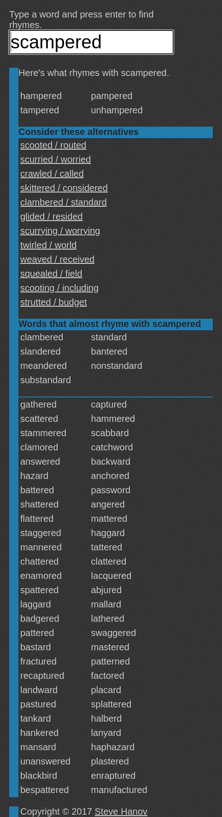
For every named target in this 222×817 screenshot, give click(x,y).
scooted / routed (53, 145)
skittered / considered (64, 188)
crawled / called (52, 174)
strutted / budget (53, 302)
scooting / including (59, 288)
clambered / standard (63, 202)
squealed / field (51, 273)
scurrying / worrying (60, 231)
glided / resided (51, 216)
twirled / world (48, 245)
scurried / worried (55, 159)
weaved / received (57, 259)
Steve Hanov (121, 811)
